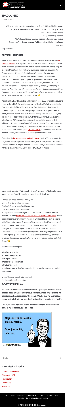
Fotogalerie (31, 395)
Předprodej (6, 383)
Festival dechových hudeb (37, 398)
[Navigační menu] (60, 5)
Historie (20, 398)
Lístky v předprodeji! (10, 371)
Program (20, 395)
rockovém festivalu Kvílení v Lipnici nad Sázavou (36, 216)
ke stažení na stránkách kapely (26, 138)
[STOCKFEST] (13, 5)
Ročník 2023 (7, 379)
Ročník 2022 (7, 386)
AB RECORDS (34, 130)
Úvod (6, 395)
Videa (40, 395)
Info (13, 395)
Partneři (49, 395)
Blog (56, 395)
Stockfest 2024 (8, 375)
